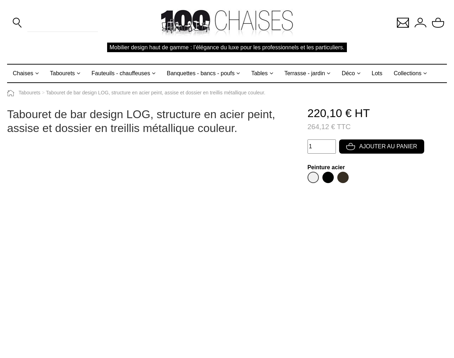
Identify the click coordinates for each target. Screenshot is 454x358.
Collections (407, 73)
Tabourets (62, 73)
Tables (259, 73)
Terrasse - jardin (304, 73)
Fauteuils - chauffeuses (121, 73)
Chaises (23, 73)
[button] (403, 22)
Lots (377, 73)
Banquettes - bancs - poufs (200, 73)
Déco (348, 73)
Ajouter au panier (381, 146)
